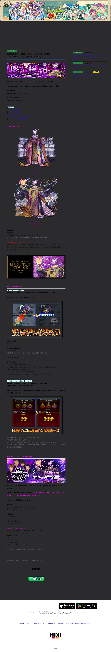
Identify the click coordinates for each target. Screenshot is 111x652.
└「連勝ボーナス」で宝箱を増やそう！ (19, 116)
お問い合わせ (52, 623)
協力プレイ (42, 28)
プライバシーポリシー (38, 623)
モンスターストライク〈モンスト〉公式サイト (55, 11)
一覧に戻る (36, 578)
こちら (21, 357)
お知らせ (69, 28)
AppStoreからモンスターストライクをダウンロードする (67, 606)
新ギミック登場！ (14, 114)
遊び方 (16, 28)
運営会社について (24, 623)
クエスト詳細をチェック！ (16, 112)
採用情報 (60, 623)
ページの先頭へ (101, 595)
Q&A (95, 28)
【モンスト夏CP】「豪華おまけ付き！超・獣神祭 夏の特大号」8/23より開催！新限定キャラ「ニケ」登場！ (90, 57)
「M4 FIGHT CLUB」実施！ (16, 119)
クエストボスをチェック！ (16, 109)
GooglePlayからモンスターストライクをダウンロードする (86, 606)
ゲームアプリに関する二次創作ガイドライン (79, 623)
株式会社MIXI (55, 636)
